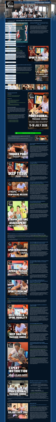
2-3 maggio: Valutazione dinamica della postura (24, 88)
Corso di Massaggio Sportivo (39, 224)
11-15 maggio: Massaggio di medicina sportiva (24, 93)
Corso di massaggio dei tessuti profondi (24, 44)
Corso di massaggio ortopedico (39, 286)
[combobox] (48, 0)
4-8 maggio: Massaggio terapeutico (22, 90)
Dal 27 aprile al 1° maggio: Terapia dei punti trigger (24, 84)
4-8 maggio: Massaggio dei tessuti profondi (24, 89)
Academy (32, 411)
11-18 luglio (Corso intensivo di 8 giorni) (24, 111)
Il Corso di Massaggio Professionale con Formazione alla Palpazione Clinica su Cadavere (30, 367)
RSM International (28, 411)
